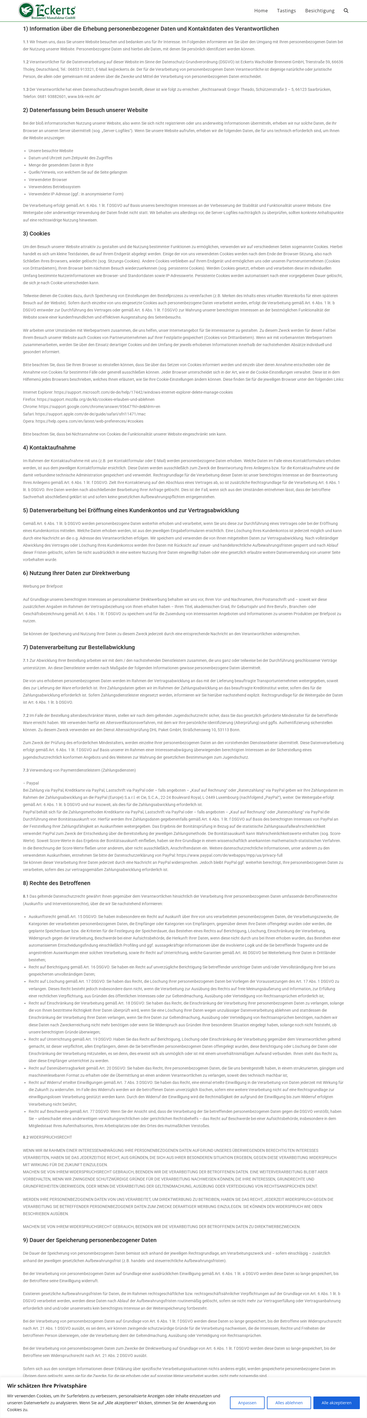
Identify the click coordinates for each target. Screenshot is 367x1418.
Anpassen (247, 1402)
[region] (183, 1397)
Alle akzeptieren (337, 1402)
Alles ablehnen (288, 1402)
